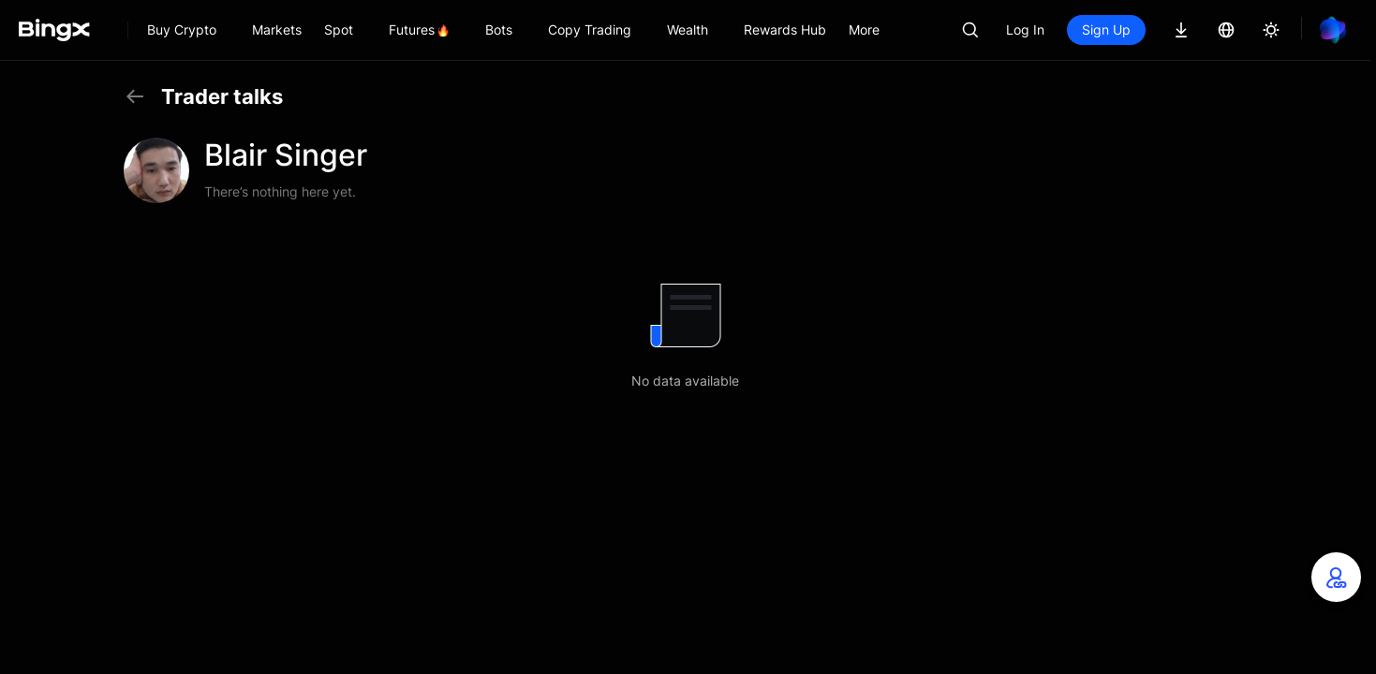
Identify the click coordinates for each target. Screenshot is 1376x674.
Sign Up (1106, 29)
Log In (1025, 29)
